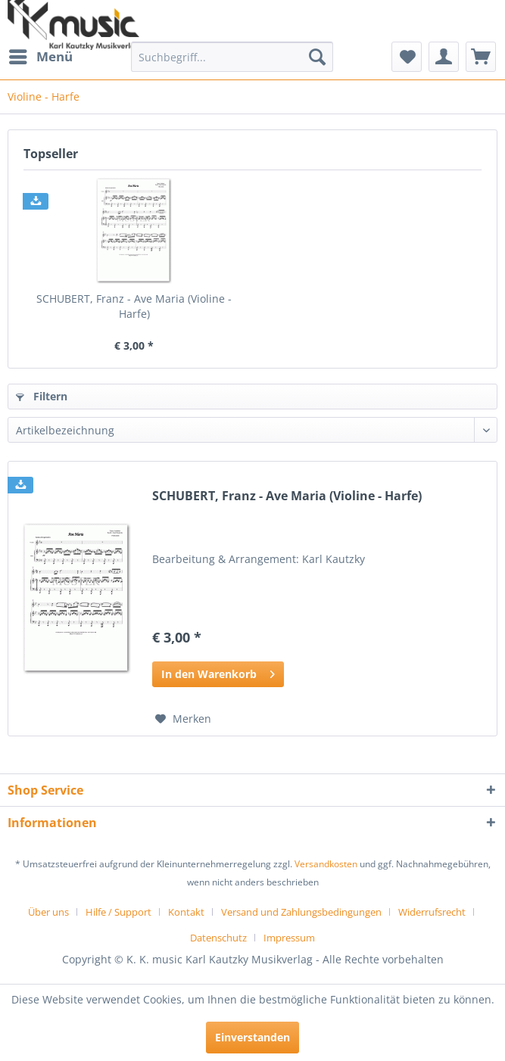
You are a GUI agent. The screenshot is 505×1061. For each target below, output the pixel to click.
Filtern (41, 396)
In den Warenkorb (218, 671)
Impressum (289, 937)
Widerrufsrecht (432, 912)
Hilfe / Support (118, 912)
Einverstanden (252, 1037)
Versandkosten (326, 863)
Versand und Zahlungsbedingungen (301, 912)
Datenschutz (218, 937)
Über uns (48, 912)
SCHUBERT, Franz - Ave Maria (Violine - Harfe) (134, 306)
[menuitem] (40, 57)
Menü (41, 55)
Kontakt (186, 912)
